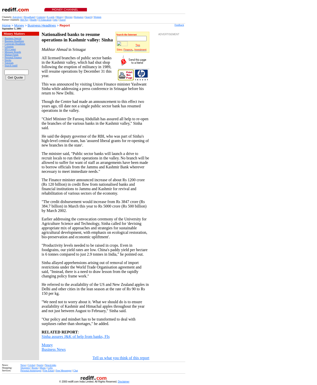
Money (59, 17)
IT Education (44, 19)
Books (35, 367)
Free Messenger (64, 370)
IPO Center (10, 49)
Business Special (13, 38)
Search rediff (11, 65)
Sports (40, 365)
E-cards (50, 17)
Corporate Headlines (15, 43)
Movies (68, 17)
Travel (62, 19)
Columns (9, 46)
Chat (75, 370)
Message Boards (13, 52)
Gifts (50, 367)
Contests (41, 17)
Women (97, 17)
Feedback (179, 25)
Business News (54, 349)
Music (43, 367)
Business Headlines (41, 25)
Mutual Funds (12, 54)
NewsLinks (50, 365)
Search (88, 17)
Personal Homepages (31, 370)
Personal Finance (13, 57)
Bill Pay (24, 19)
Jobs (55, 19)
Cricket (31, 365)
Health (33, 19)
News (23, 365)
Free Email (48, 370)
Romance (78, 17)
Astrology (17, 17)
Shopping (25, 367)
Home (6, 25)
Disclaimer (124, 381)
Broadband (29, 17)
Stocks (8, 60)
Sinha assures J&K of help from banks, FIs (76, 336)
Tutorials (9, 62)
